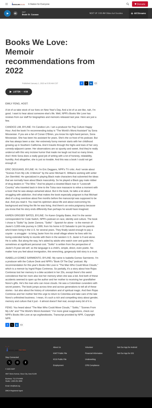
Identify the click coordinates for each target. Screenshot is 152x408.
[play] (7, 13)
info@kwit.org (15, 386)
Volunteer (89, 347)
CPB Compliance (92, 365)
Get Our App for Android (127, 347)
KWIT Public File (60, 353)
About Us (57, 347)
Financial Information (94, 353)
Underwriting (90, 359)
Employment (58, 365)
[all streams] (138, 13)
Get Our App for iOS (125, 353)
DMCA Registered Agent (14, 391)
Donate (141, 4)
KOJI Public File (59, 359)
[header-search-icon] (127, 4)
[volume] (15, 13)
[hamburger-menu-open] (6, 4)
